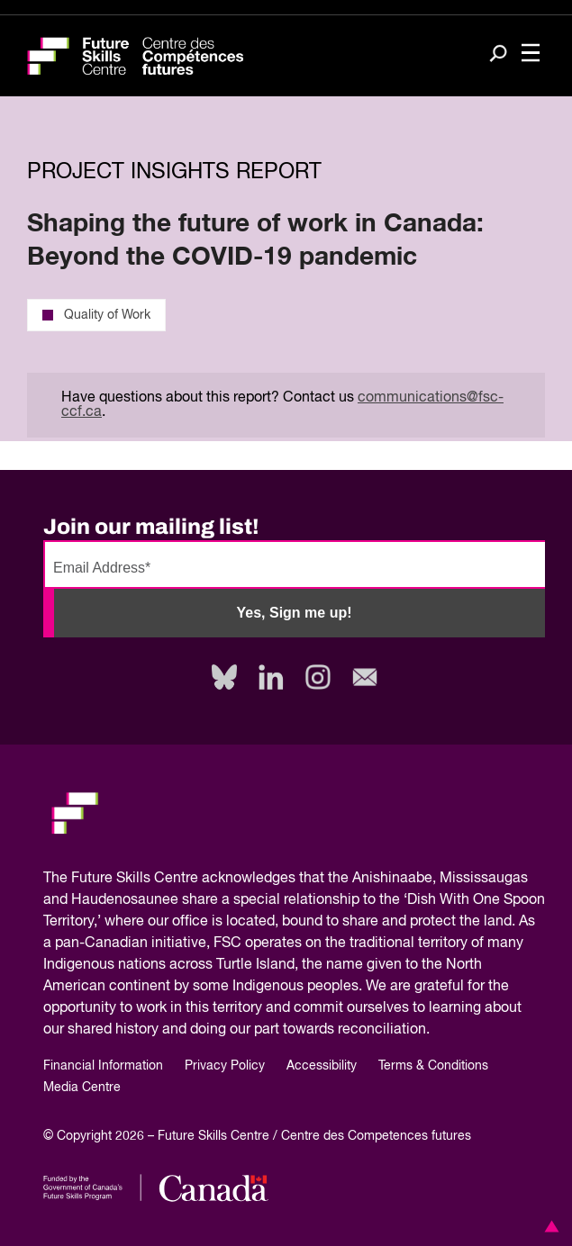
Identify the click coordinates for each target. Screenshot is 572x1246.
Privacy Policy (225, 1066)
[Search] (498, 55)
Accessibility (321, 1066)
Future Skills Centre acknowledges (183, 878)
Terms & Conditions (433, 1066)
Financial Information (103, 1066)
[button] (549, 1226)
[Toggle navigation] (530, 54)
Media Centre (82, 1087)
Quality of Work (96, 315)
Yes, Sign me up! (293, 612)
